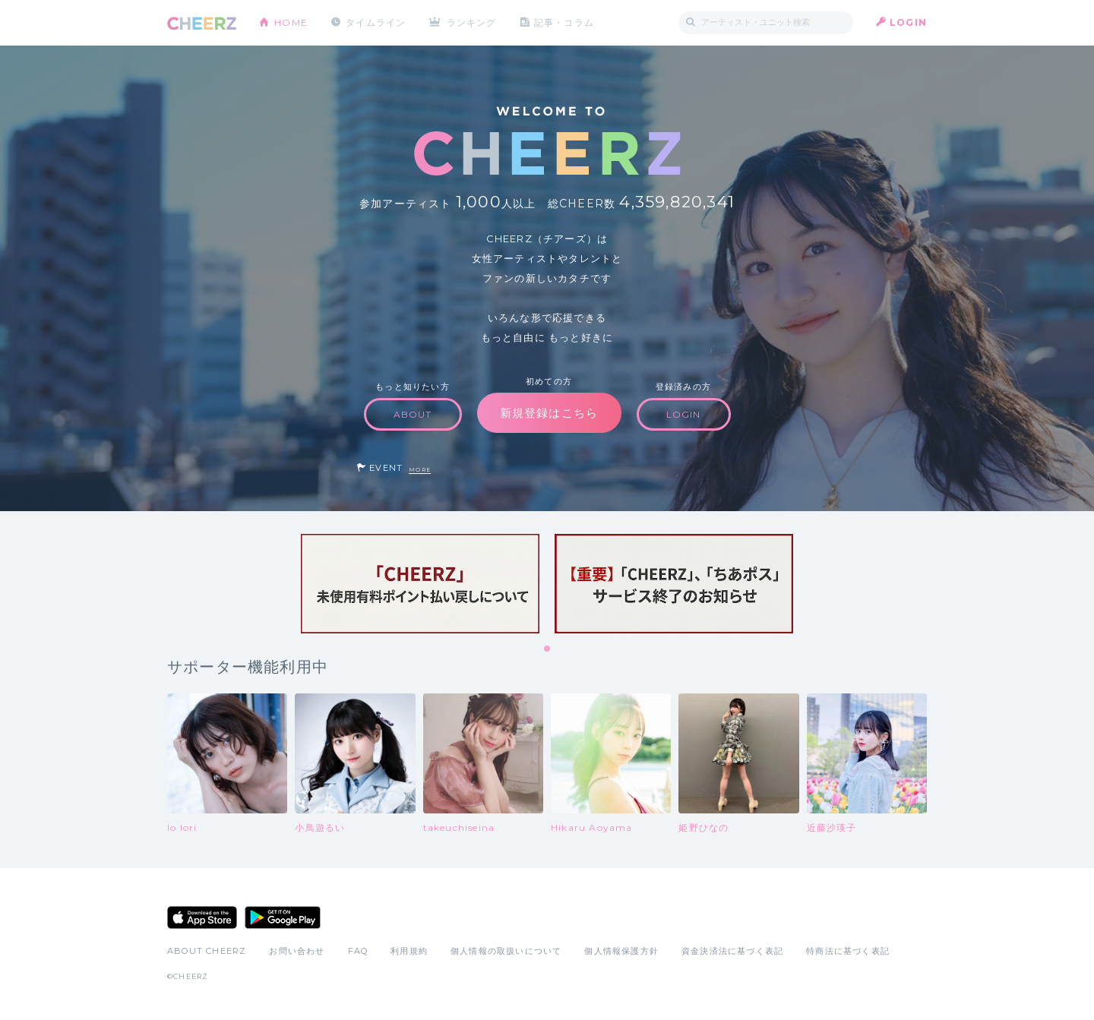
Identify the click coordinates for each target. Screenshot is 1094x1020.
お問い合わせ (296, 951)
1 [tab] (548, 649)
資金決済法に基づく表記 (732, 951)
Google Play (283, 917)
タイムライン (376, 22)
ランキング (472, 22)
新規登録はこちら (549, 413)
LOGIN (908, 22)
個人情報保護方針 (621, 951)
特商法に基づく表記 (848, 951)
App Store (202, 917)
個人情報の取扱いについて (506, 951)
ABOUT (413, 414)
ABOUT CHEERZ (206, 951)
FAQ (358, 951)
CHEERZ (201, 23)
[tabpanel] (420, 583)
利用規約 (409, 951)
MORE (420, 469)
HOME (291, 22)
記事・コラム (564, 22)
